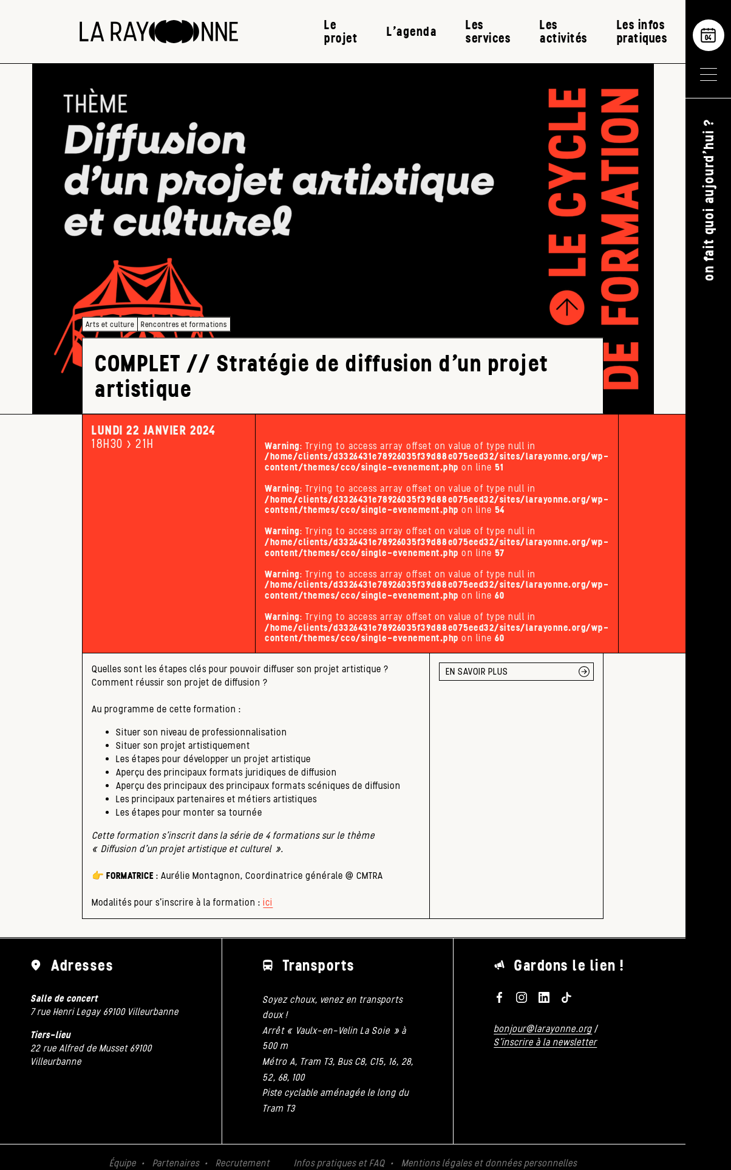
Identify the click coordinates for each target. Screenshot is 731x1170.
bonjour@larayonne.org (543, 1028)
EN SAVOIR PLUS (477, 671)
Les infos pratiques (642, 31)
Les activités (564, 31)
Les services (488, 31)
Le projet (341, 31)
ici (268, 902)
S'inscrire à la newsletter (545, 1042)
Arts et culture (110, 324)
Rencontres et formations (184, 324)
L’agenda (412, 31)
